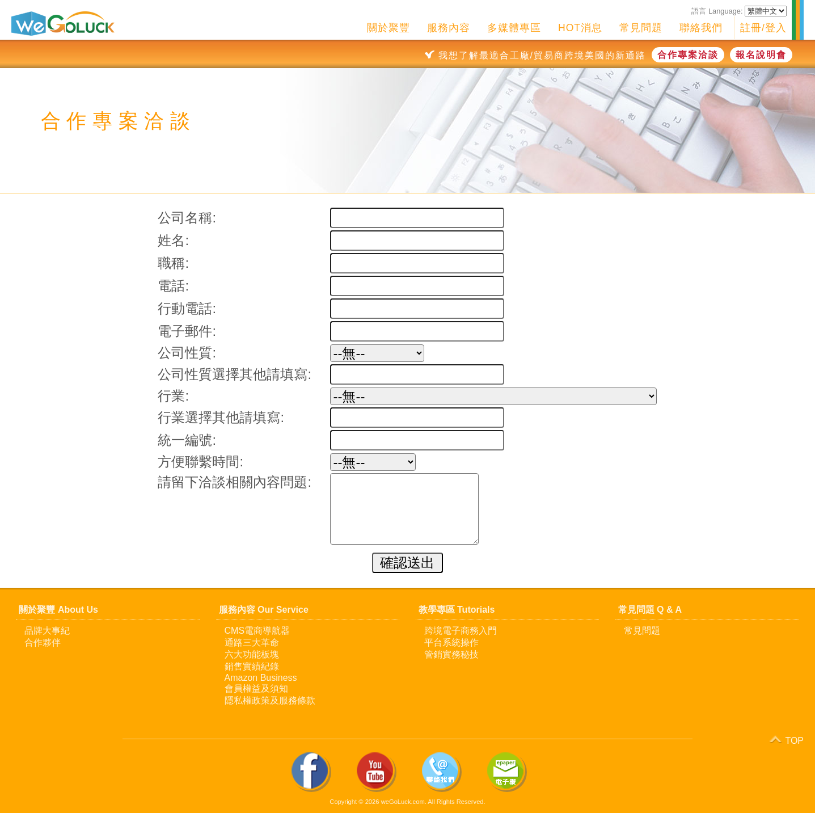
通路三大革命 (252, 642)
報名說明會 (761, 55)
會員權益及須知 (256, 688)
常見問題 (640, 27)
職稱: (173, 263)
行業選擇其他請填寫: (221, 417)
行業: (173, 395)
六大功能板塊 (252, 654)
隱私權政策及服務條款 (270, 700)
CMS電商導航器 (257, 630)
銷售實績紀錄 (252, 666)
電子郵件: (187, 331)
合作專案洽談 (688, 55)
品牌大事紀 (47, 630)
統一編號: (187, 440)
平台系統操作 (451, 642)
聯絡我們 (701, 27)
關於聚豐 (388, 27)
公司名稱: (187, 217)
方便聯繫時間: (200, 461)
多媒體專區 (514, 27)
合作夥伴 (42, 642)
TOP (786, 738)
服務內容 (448, 27)
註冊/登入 (763, 27)
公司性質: (187, 352)
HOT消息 (580, 27)
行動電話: (187, 308)
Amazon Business (261, 678)
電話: (173, 285)
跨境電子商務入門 (460, 630)
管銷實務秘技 (451, 654)
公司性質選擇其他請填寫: (234, 374)
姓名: (173, 240)
